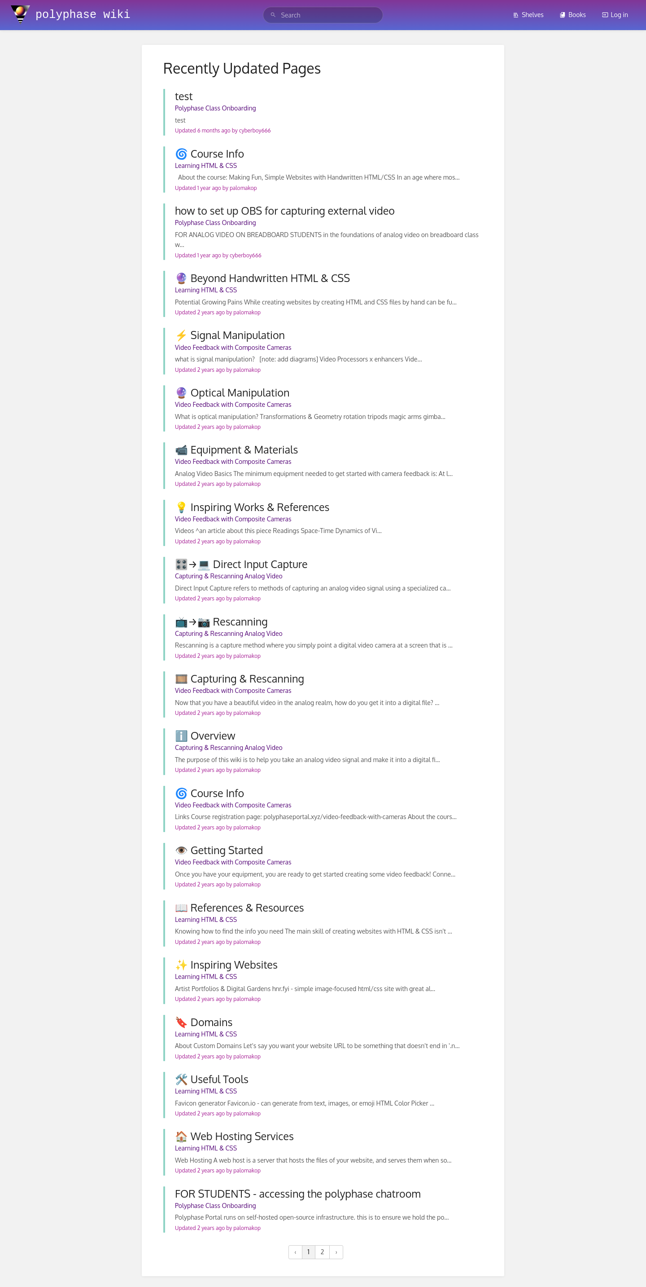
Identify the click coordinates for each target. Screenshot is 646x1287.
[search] (323, 15)
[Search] (273, 15)
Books (572, 14)
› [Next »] (336, 1252)
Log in (615, 14)
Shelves (528, 14)
